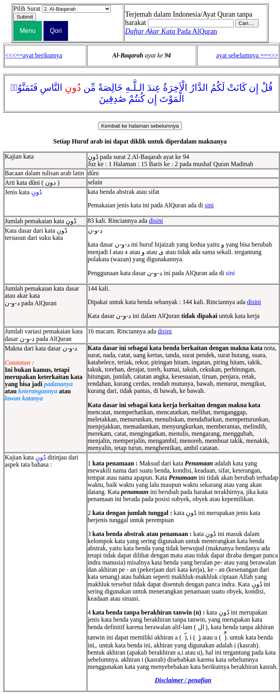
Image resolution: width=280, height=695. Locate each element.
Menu (28, 30)
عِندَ (154, 87)
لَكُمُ (217, 87)
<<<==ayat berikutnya (33, 55)
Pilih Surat (26, 8)
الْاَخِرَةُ (175, 87)
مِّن (89, 87)
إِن (254, 87)
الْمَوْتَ (171, 99)
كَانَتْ (236, 87)
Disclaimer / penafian (183, 680)
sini (209, 205)
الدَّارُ (199, 87)
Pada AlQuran (171, 31)
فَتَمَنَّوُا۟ (24, 87)
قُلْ (266, 87)
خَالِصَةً (110, 87)
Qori (56, 30)
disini (156, 220)
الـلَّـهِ (135, 87)
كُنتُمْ (137, 99)
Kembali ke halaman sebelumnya (140, 126)
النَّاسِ (51, 87)
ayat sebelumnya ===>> (247, 55)
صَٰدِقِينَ (112, 99)
